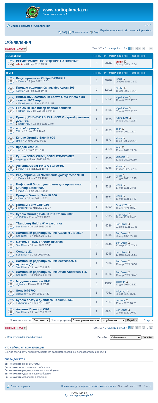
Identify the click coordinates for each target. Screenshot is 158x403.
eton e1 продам (27, 128)
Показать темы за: (30, 320)
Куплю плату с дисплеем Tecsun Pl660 (44, 300)
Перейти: (103, 337)
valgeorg (21, 159)
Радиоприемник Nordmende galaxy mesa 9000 (50, 175)
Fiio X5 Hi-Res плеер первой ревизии (43, 108)
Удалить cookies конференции (98, 386)
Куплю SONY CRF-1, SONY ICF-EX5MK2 (45, 156)
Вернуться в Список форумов (24, 337)
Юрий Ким (24, 103)
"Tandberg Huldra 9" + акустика (39, 223)
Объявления (42, 25)
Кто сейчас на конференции (24, 347)
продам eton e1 (27, 147)
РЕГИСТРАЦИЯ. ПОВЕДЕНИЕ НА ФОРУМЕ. (47, 61)
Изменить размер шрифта (147, 25)
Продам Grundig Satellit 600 (36, 195)
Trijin (18, 131)
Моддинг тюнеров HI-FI (33, 281)
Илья (21, 81)
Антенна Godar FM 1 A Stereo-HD (40, 165)
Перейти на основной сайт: (126, 30)
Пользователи (80, 32)
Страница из (115, 48)
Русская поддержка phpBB (79, 395)
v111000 (21, 217)
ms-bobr (120, 300)
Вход (96, 32)
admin (19, 64)
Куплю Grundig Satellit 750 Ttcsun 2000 (44, 214)
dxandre (22, 303)
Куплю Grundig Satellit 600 (35, 137)
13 (151, 48)
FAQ (64, 32)
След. (147, 320)
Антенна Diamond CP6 (32, 309)
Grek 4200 (121, 205)
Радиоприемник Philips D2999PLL (41, 78)
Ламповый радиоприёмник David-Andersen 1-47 (52, 272)
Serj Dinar (21, 226)
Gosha (19, 90)
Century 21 (24, 251)
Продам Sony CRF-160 (32, 204)
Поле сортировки (75, 320)
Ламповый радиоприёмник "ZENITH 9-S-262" (49, 232)
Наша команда (69, 386)
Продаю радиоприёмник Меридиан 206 (45, 87)
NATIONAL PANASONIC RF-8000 (39, 242)
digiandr (20, 284)
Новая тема (16, 49)
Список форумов (21, 25)
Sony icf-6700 (25, 290)
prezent (22, 207)
